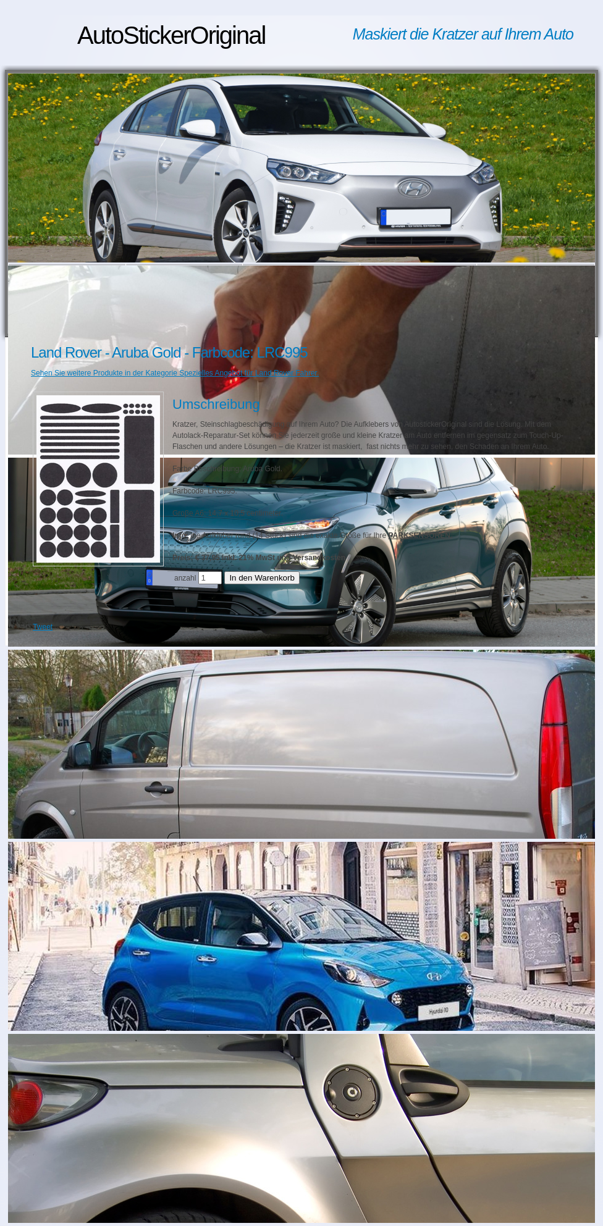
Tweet (43, 627)
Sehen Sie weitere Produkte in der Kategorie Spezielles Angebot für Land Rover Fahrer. (175, 373)
